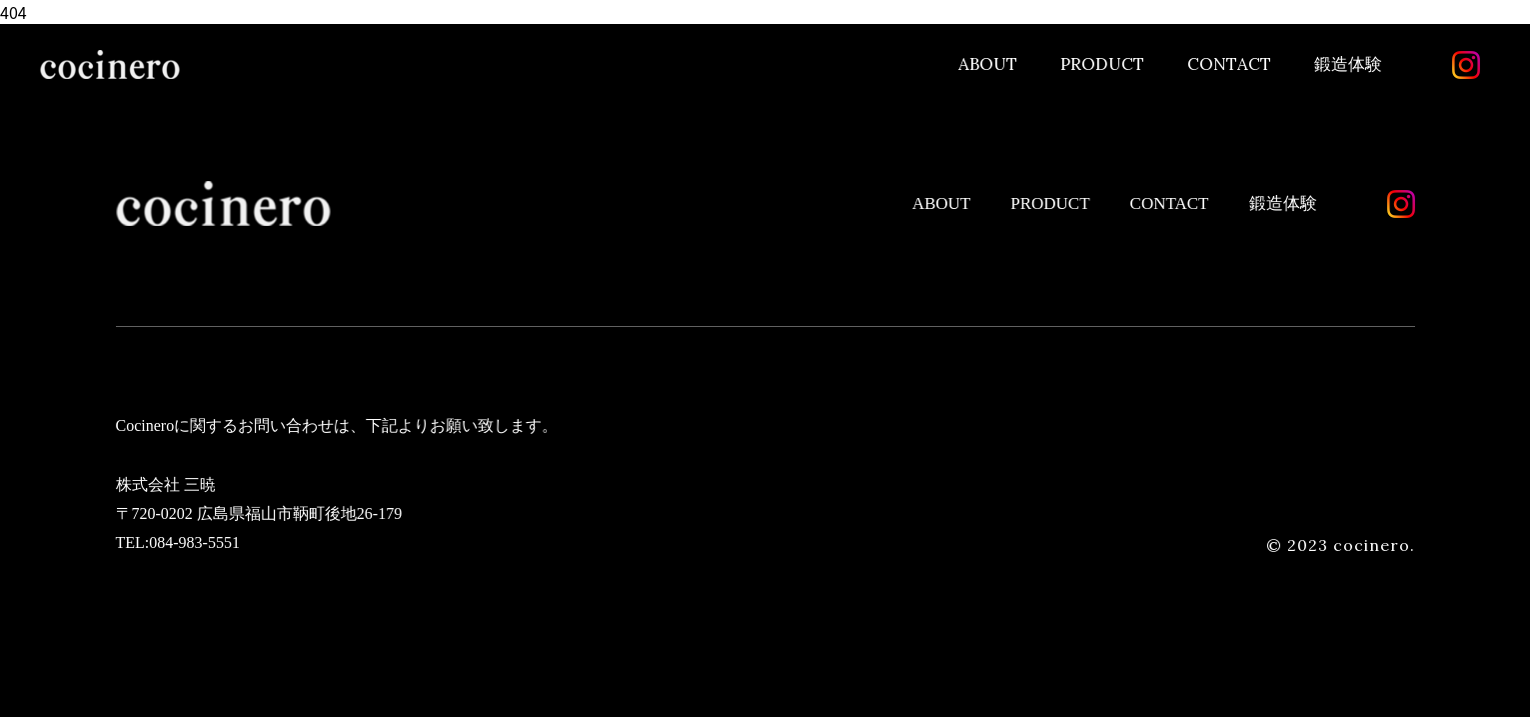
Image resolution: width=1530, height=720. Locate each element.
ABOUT (987, 64)
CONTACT (1229, 64)
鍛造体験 (1348, 64)
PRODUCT (1102, 64)
